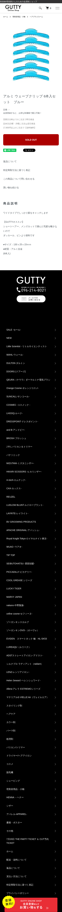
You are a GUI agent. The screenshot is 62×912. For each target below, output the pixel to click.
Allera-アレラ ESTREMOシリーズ (23, 689)
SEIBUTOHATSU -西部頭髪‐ (20, 563)
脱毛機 (9, 772)
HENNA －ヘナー (15, 797)
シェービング (13, 780)
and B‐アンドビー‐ (15, 430)
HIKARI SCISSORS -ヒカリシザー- (24, 471)
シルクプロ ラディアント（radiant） (24, 664)
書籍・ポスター (14, 822)
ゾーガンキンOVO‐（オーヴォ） (22, 630)
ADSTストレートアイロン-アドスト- (24, 655)
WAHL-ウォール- (14, 354)
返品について (10, 161)
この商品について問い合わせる (19, 179)
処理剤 (9, 739)
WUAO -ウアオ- (14, 546)
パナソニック (13, 455)
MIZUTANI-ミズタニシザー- (20, 463)
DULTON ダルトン (15, 363)
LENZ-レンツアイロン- (17, 672)
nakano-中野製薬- (15, 605)
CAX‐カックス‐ (13, 488)
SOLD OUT (31, 140)
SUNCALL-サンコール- (17, 396)
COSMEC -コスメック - (18, 405)
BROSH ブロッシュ (16, 438)
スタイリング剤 (14, 705)
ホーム (5, 17)
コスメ (9, 764)
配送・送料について (16, 859)
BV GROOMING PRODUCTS (21, 521)
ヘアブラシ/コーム (36, 17)
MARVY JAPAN (14, 597)
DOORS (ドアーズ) (16, 371)
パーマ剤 (10, 730)
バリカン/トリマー (15, 747)
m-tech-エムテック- (16, 480)
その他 (9, 831)
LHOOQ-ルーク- (14, 413)
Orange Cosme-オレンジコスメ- (22, 388)
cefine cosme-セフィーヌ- (19, 613)
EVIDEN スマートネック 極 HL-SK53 (26, 638)
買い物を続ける (11, 187)
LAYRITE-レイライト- (17, 513)
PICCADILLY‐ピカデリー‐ (19, 572)
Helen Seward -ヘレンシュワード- (23, 680)
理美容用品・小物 (18, 17)
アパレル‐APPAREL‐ (16, 814)
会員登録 (7, 113)
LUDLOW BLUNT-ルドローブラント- (24, 505)
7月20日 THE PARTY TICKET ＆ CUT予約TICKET (27, 841)
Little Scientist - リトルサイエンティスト (26, 346)
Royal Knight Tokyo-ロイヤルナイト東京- (26, 538)
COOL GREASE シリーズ (19, 580)
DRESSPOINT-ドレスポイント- (22, 421)
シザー (9, 805)
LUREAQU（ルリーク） (18, 647)
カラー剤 (10, 722)
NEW (9, 338)
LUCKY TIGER (13, 588)
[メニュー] (57, 8)
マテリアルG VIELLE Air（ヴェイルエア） (27, 697)
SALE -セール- (13, 329)
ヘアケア (10, 714)
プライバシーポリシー (17, 893)
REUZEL (10, 497)
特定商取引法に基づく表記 (16, 170)
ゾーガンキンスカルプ (17, 622)
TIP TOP (10, 555)
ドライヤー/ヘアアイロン (19, 755)
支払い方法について (16, 876)
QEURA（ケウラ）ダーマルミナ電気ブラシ (28, 379)
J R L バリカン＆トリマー (19, 446)
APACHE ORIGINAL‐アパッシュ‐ (23, 530)
